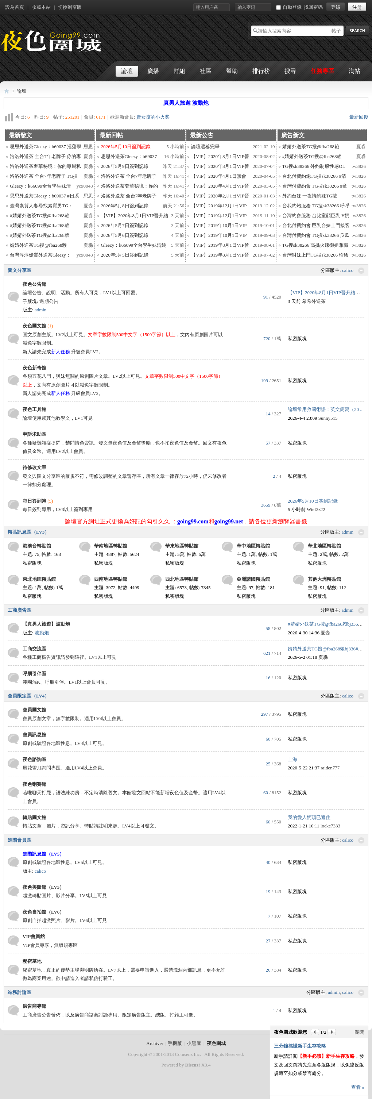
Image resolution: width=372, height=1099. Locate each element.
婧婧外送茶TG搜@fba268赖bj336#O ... (327, 649)
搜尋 (290, 71)
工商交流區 (34, 649)
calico (347, 270)
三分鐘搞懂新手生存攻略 (300, 1046)
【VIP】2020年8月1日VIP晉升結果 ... (326, 292)
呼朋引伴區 (34, 673)
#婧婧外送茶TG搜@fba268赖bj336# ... (326, 624)
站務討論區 (19, 992)
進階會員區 (19, 840)
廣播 (153, 71)
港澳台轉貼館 (37, 546)
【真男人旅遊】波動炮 (46, 624)
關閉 (359, 1032)
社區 (206, 71)
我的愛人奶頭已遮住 (309, 817)
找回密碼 (313, 7)
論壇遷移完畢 (205, 146)
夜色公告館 (34, 284)
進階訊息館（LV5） (43, 854)
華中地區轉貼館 (253, 546)
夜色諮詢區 (34, 759)
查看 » (357, 1087)
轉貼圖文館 (34, 817)
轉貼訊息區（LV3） (28, 532)
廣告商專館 (34, 1006)
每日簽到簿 (34, 501)
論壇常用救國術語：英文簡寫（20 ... (326, 409)
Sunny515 (328, 418)
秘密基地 (32, 961)
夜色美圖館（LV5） (43, 887)
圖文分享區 (19, 270)
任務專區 (322, 71)
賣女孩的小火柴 (153, 117)
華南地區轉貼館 (110, 546)
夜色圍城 (6, 91)
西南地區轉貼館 (110, 579)
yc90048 (85, 186)
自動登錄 (289, 7)
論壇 (127, 71)
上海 (292, 759)
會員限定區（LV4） (28, 696)
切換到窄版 (70, 7)
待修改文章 (34, 467)
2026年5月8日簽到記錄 (124, 205)
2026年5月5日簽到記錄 (124, 255)
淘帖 (354, 71)
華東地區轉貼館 (181, 546)
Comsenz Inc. (188, 1054)
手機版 (175, 1043)
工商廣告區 (19, 610)
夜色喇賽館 (34, 784)
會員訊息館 (34, 734)
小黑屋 (194, 1043)
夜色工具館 (34, 409)
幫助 (232, 71)
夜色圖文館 (34, 325)
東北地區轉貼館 (39, 579)
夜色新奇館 (34, 367)
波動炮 (42, 632)
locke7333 (330, 826)
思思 (88, 146)
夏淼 (88, 156)
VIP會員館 (34, 936)
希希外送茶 (314, 301)
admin (41, 309)
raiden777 (330, 768)
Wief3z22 (316, 509)
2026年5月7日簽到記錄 (124, 225)
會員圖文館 (34, 709)
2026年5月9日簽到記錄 (124, 166)
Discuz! (192, 1065)
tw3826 (359, 166)
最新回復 (358, 117)
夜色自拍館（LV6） (43, 912)
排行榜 (261, 71)
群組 (179, 71)
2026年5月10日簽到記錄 (313, 501)
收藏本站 (41, 7)
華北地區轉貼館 (324, 546)
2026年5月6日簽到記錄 (124, 235)
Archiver (154, 1043)
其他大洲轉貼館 (324, 579)
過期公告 (48, 301)
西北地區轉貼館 (181, 579)
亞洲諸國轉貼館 (253, 579)
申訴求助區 (34, 434)
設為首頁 (14, 7)
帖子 (336, 31)
